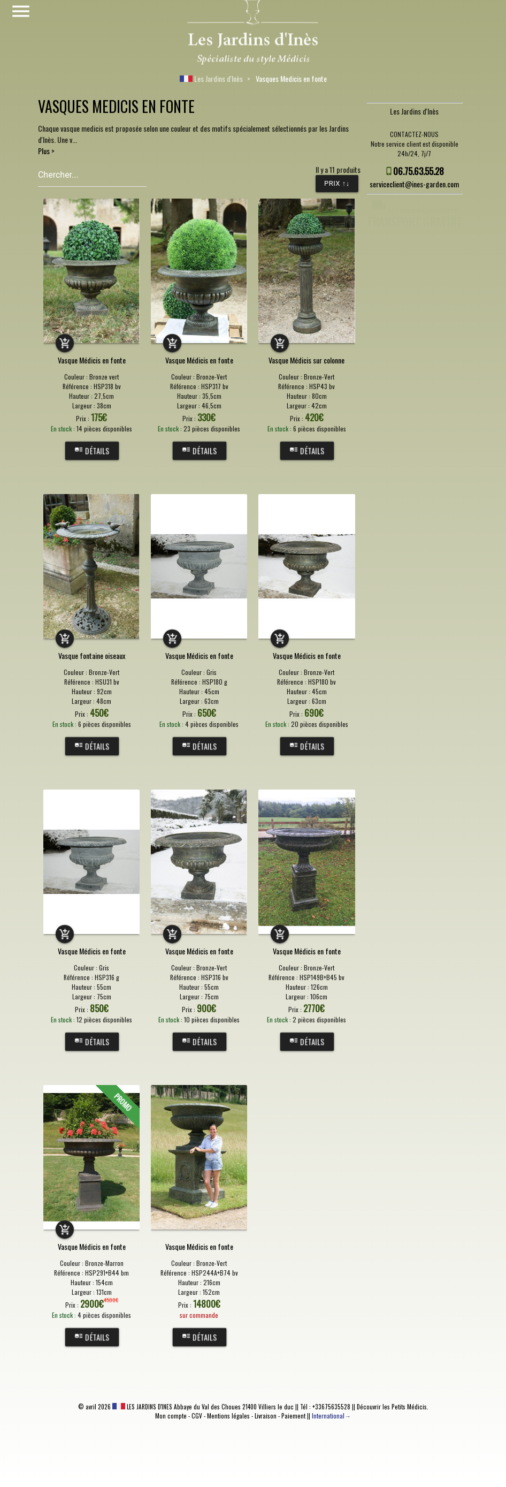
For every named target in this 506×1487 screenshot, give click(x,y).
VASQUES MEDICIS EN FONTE (116, 106)
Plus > (46, 150)
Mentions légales (228, 1416)
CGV (196, 1416)
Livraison (266, 1416)
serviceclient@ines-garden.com (414, 183)
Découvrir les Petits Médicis (392, 1406)
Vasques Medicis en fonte (291, 78)
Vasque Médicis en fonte (92, 360)
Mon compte (171, 1416)
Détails (92, 450)
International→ (331, 1416)
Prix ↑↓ (337, 183)
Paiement (293, 1416)
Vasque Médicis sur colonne (306, 360)
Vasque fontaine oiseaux (91, 655)
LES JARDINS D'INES (142, 1406)
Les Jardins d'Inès (211, 78)
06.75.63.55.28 (418, 171)
